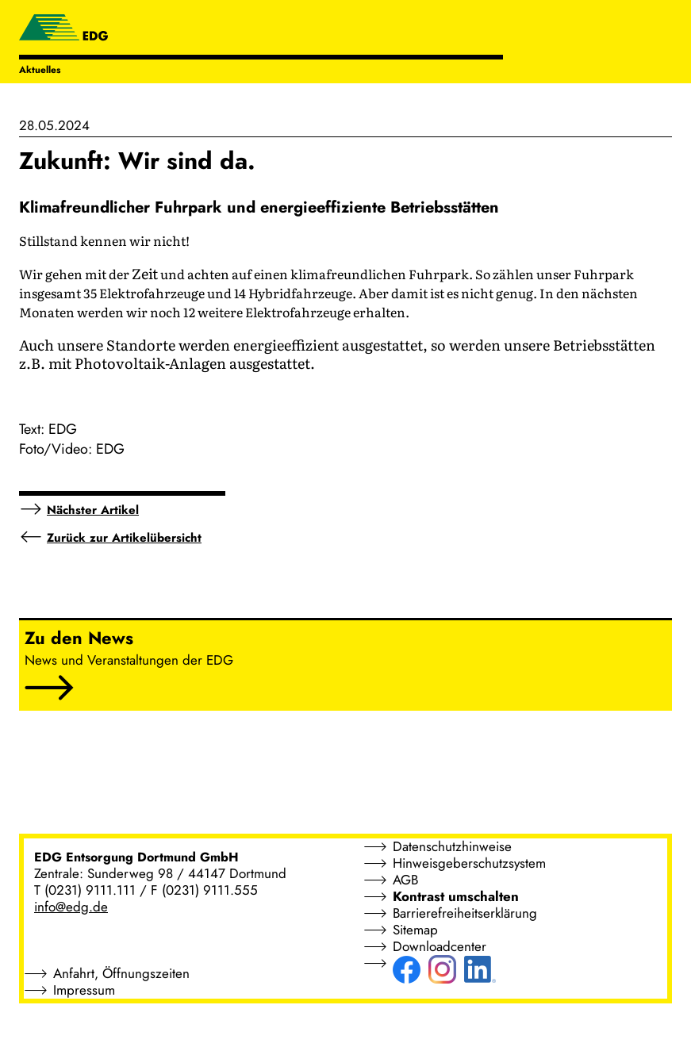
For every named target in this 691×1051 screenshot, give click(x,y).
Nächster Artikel (93, 510)
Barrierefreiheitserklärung (465, 913)
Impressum (84, 989)
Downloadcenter (439, 946)
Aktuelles (39, 70)
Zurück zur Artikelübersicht (124, 538)
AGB (405, 879)
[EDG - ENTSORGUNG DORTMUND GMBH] (63, 29)
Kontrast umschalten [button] (456, 896)
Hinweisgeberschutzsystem (469, 863)
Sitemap (415, 929)
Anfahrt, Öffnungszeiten (121, 973)
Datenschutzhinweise (452, 846)
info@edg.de (71, 906)
